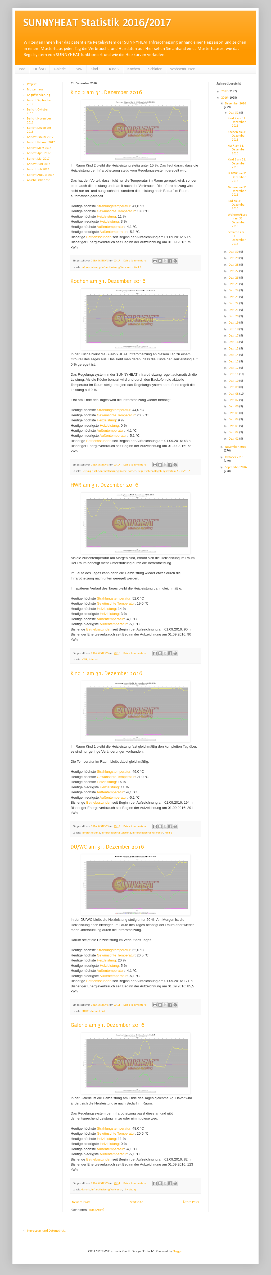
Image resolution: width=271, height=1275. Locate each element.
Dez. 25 (234, 284)
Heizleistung (106, 216)
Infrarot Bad (98, 1011)
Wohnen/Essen (182, 69)
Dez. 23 (234, 297)
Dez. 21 (234, 310)
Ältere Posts (191, 1202)
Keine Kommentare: (135, 260)
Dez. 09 (234, 387)
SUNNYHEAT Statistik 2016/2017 (97, 22)
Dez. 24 (234, 290)
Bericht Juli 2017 (38, 169)
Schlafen (155, 69)
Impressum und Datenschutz (46, 1230)
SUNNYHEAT (184, 471)
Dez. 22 (234, 303)
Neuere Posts (81, 1202)
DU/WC (39, 69)
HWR (78, 69)
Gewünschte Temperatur (116, 211)
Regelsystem (145, 471)
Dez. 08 (234, 393)
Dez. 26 (234, 277)
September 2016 (236, 467)
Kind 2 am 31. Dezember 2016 (106, 92)
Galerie (60, 69)
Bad (22, 69)
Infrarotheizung (91, 267)
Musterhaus (35, 89)
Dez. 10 (234, 381)
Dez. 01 (234, 438)
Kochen (133, 69)
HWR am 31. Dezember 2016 (104, 485)
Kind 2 (114, 69)
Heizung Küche (90, 471)
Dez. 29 (234, 258)
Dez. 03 (234, 426)
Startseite (136, 1202)
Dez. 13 (234, 361)
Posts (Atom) (96, 1210)
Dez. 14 (234, 355)
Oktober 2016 (234, 457)
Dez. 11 (234, 374)
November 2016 (235, 447)
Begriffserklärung (38, 95)
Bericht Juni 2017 (38, 164)
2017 (224, 91)
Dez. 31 (234, 112)
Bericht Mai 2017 (38, 158)
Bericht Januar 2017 (40, 137)
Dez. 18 (234, 329)
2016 (224, 97)
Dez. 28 (234, 264)
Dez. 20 (234, 316)
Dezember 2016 (235, 103)
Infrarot (93, 659)
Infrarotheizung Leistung (116, 832)
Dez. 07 (234, 400)
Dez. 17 (234, 335)
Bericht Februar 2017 (41, 142)
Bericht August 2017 (40, 175)
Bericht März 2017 (39, 148)
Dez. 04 (234, 419)
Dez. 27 (234, 271)
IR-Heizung (130, 1189)
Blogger (177, 1251)
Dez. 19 (234, 322)
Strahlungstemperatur (113, 206)
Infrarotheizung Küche (113, 471)
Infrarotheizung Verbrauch (116, 267)
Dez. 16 (234, 342)
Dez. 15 (234, 348)
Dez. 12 (234, 368)
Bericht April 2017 (39, 153)
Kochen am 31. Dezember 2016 (108, 281)
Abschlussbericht (38, 180)
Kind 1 (96, 69)
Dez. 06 (234, 406)
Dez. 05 (234, 413)
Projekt (32, 84)
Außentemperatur (110, 227)
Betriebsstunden (98, 237)
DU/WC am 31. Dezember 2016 (107, 847)
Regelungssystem (165, 471)
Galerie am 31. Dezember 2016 (107, 1025)
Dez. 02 (234, 432)
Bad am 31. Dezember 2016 (237, 205)
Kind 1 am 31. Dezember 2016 (106, 673)
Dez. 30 (234, 252)
